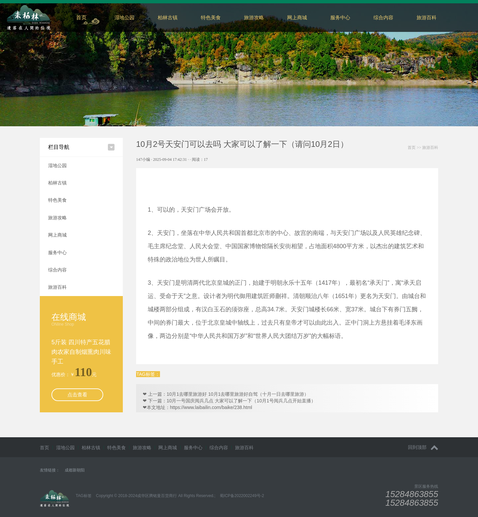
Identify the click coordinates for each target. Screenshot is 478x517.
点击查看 (77, 394)
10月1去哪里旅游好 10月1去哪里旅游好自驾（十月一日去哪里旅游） (238, 394)
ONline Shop (62, 324)
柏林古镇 (168, 17)
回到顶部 (423, 447)
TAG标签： (148, 374)
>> (423, 148)
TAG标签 (84, 495)
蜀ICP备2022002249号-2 (242, 495)
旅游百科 (57, 287)
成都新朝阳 (75, 470)
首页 (81, 17)
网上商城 (297, 17)
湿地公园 (124, 17)
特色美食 (211, 17)
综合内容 (383, 17)
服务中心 (340, 17)
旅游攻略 (254, 17)
